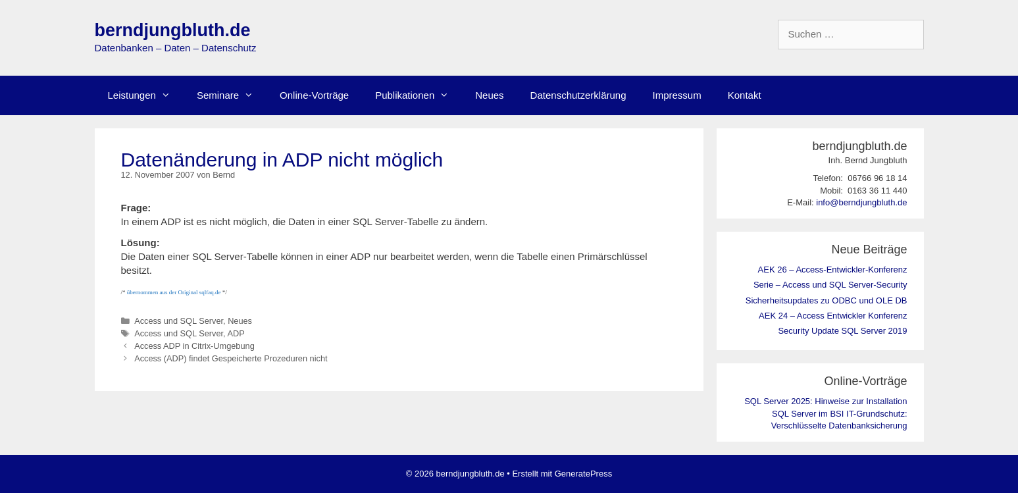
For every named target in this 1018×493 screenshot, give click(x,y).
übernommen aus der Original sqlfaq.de (174, 292)
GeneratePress (583, 474)
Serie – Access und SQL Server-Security (830, 285)
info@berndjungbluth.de (861, 202)
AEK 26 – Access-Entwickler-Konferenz (832, 269)
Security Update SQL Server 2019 (842, 331)
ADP (235, 333)
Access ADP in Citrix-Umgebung (194, 346)
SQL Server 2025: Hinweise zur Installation (825, 401)
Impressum (677, 95)
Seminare (232, 95)
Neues (489, 95)
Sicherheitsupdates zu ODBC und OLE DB (826, 300)
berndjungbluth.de (173, 30)
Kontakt (744, 95)
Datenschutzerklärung (578, 95)
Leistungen (146, 95)
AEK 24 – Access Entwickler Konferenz (833, 316)
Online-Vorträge (314, 95)
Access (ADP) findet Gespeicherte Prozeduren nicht (230, 358)
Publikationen (418, 95)
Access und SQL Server (178, 321)
